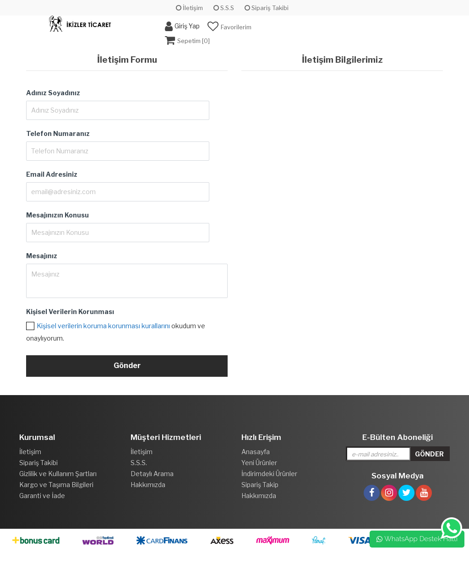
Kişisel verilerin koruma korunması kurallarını (103, 326)
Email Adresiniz (51, 174)
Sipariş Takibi (267, 7)
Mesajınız (41, 256)
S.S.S (223, 7)
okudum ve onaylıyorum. (115, 332)
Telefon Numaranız (58, 133)
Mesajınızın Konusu (57, 215)
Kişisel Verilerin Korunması (70, 311)
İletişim (189, 7)
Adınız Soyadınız (53, 93)
